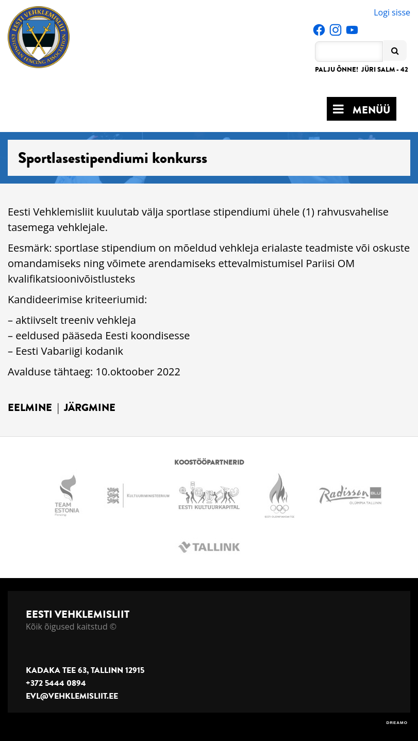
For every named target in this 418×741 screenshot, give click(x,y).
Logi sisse (392, 12)
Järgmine (89, 407)
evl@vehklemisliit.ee (72, 696)
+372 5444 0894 (56, 683)
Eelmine (30, 407)
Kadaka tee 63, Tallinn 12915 (85, 670)
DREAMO (397, 722)
